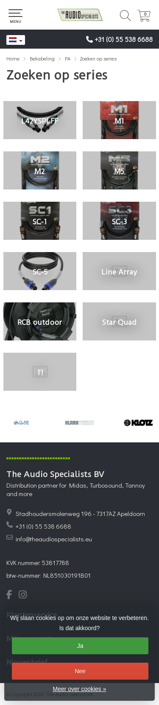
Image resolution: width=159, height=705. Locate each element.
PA (67, 58)
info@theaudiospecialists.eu (54, 539)
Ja (80, 645)
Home (13, 58)
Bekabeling (42, 58)
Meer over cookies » (79, 689)
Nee (80, 671)
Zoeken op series (98, 58)
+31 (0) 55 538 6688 (124, 39)
